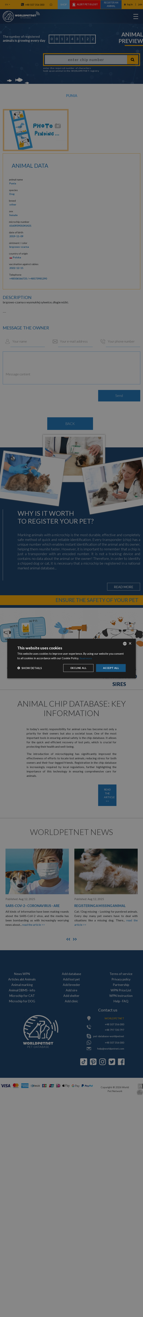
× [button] (130, 643)
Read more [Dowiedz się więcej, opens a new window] (85, 658)
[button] (29, 668)
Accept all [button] (111, 667)
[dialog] (71, 659)
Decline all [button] (78, 667)
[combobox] (125, 643)
